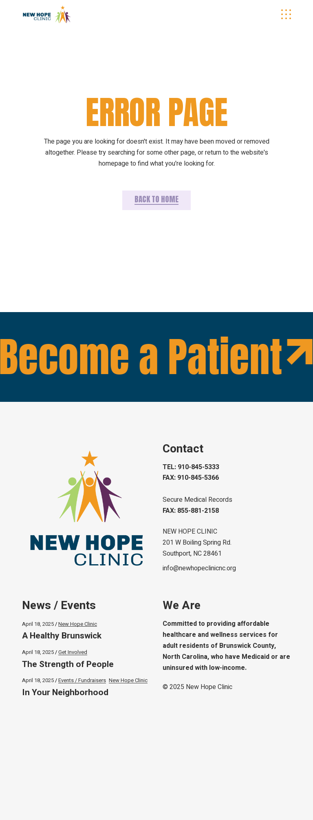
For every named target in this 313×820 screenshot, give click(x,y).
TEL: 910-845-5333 (191, 467)
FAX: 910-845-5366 (191, 478)
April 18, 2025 (38, 624)
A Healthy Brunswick (63, 635)
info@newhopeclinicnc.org (199, 568)
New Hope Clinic (77, 624)
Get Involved (72, 652)
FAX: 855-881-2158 (191, 511)
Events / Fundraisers (82, 680)
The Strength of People (68, 664)
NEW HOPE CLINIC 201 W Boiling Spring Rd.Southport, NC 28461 (197, 542)
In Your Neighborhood (65, 692)
